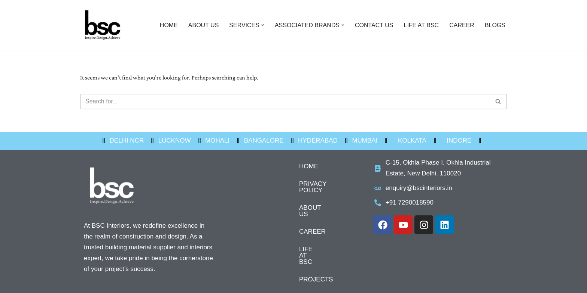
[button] (262, 25)
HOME (169, 25)
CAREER (461, 25)
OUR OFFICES (289, 271)
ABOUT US (203, 25)
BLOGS (495, 25)
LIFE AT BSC (421, 25)
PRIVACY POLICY (293, 183)
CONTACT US (374, 25)
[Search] (285, 101)
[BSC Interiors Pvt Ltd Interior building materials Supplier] (102, 25)
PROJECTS (284, 254)
